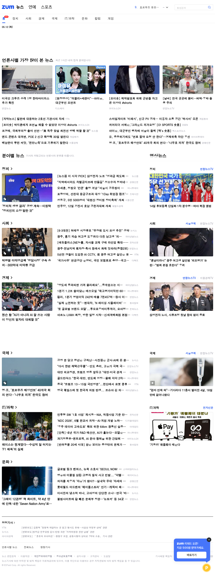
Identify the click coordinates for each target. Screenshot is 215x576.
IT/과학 (69, 18)
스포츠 (46, 7)
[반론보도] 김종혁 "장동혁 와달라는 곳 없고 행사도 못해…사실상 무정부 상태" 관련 (64, 527)
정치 (15, 18)
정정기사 (7, 523)
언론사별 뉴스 (9, 547)
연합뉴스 (6, 108)
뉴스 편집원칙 (9, 556)
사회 (28, 18)
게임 (111, 18)
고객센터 (94, 556)
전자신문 (208, 407)
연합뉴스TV (168, 108)
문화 (84, 18)
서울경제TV (206, 278)
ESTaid (7, 565)
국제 (55, 18)
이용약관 (25, 556)
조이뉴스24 (115, 108)
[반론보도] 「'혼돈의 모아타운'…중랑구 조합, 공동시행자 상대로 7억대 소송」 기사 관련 (67, 536)
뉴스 (20, 7)
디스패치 (59, 108)
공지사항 (81, 556)
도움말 (107, 556)
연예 (32, 7)
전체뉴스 (29, 547)
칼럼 (98, 18)
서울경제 (190, 223)
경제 (41, 18)
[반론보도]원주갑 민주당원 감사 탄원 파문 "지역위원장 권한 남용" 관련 (58, 531)
